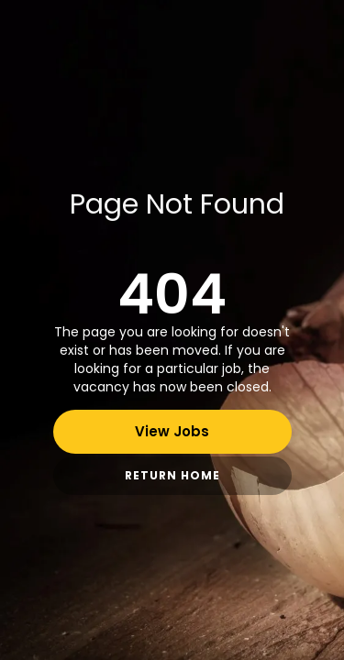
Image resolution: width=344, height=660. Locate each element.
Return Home (172, 475)
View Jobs (172, 431)
